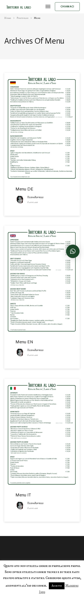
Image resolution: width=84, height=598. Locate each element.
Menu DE (24, 189)
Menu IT (23, 495)
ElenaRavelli (35, 197)
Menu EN (24, 341)
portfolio (22, 18)
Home (7, 18)
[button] (73, 251)
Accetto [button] (57, 585)
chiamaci (67, 6)
